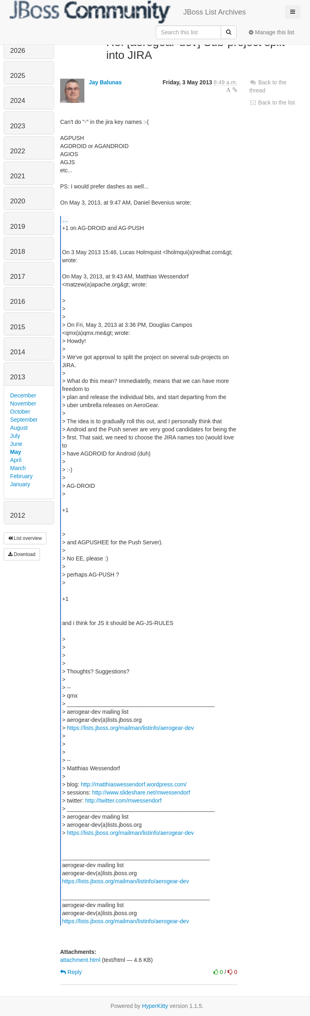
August (19, 427)
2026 (17, 50)
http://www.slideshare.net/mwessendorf (141, 792)
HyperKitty (155, 1006)
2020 (17, 201)
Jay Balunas (105, 82)
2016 (17, 301)
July (15, 436)
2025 (17, 75)
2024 (17, 101)
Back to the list (272, 102)
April (15, 460)
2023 (17, 126)
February (21, 476)
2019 (17, 226)
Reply (71, 972)
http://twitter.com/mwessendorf (123, 800)
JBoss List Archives (128, 12)
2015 (17, 327)
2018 (17, 251)
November (23, 403)
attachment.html (80, 960)
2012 (17, 515)
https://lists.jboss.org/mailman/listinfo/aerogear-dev (130, 728)
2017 (17, 276)
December (23, 395)
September (24, 419)
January (20, 484)
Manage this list (271, 32)
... (65, 219)
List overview (25, 538)
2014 (17, 352)
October (20, 411)
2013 (17, 377)
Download (22, 554)
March (18, 468)
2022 (17, 151)
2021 (17, 176)
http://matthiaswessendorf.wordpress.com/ (133, 784)
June (16, 444)
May (15, 452)
